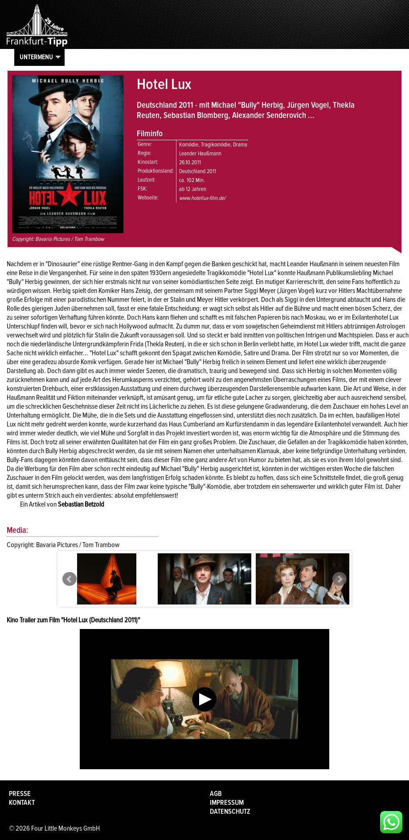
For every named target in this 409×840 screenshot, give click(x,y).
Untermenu (36, 57)
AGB (216, 793)
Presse (20, 793)
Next (339, 579)
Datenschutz (230, 811)
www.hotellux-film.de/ (202, 198)
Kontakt (22, 802)
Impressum (227, 802)
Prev (69, 579)
